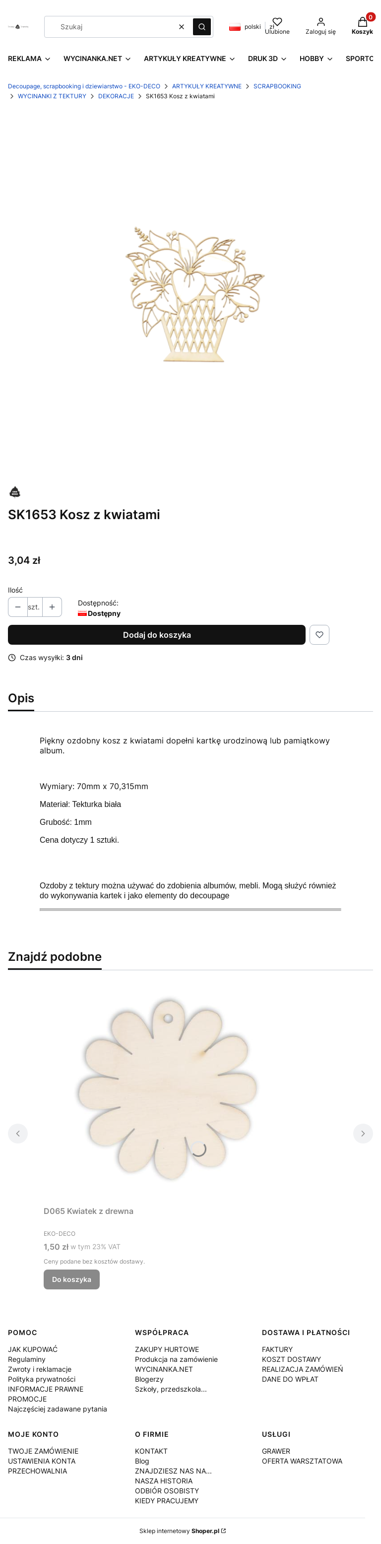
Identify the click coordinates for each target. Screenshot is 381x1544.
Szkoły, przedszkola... (171, 1389)
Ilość (15, 590)
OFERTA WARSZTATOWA (302, 1461)
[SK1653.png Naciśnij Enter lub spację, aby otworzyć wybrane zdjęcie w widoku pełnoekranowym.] (190, 293)
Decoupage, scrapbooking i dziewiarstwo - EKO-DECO (84, 86)
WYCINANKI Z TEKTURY (52, 96)
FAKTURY (277, 1349)
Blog (142, 1461)
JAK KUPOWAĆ (33, 1349)
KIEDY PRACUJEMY (166, 1500)
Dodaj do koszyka (157, 635)
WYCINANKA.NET (164, 1369)
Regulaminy (27, 1359)
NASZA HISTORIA (163, 1481)
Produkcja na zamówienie (176, 1359)
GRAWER (276, 1451)
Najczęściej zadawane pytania (57, 1409)
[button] (202, 26)
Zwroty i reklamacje (39, 1369)
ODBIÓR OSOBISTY (167, 1490)
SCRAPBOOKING (277, 86)
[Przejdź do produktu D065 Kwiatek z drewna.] (168, 1090)
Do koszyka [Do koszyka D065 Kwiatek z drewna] (71, 1279)
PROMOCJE (27, 1399)
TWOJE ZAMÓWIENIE (43, 1451)
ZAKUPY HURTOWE (167, 1349)
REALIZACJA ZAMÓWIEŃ (302, 1369)
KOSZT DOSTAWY (291, 1359)
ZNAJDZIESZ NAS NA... (173, 1471)
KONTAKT (151, 1451)
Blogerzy (149, 1379)
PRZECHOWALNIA (37, 1471)
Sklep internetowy (179, 1531)
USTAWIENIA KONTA (41, 1461)
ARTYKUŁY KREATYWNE (207, 86)
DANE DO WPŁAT (290, 1379)
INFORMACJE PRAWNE (45, 1389)
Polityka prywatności (41, 1379)
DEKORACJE (116, 96)
